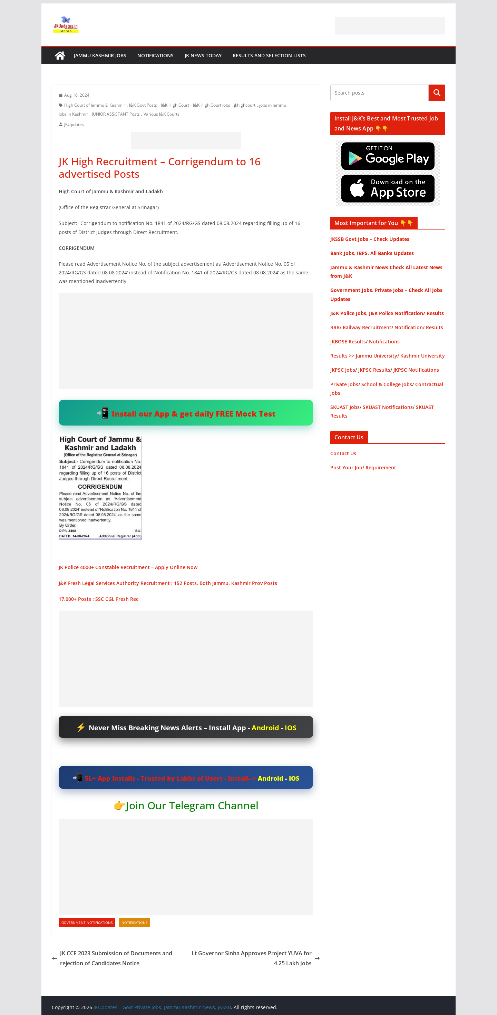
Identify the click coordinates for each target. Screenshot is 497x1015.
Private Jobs (344, 384)
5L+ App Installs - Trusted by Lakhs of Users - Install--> (171, 778)
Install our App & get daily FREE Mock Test (193, 413)
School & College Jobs (386, 384)
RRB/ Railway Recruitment (360, 327)
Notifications (155, 55)
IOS (290, 727)
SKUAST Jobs (345, 407)
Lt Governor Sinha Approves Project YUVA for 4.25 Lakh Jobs (256, 958)
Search (437, 93)
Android (265, 727)
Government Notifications (87, 922)
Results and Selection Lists (269, 55)
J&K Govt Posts (143, 105)
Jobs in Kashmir (73, 114)
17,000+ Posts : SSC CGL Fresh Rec (98, 599)
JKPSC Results (374, 370)
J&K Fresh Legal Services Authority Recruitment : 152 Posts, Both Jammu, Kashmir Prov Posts (168, 583)
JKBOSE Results (348, 341)
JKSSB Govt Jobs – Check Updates (369, 239)
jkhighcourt (244, 105)
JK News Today (203, 55)
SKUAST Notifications (388, 407)
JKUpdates (74, 124)
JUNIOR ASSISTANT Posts (116, 114)
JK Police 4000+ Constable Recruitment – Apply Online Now (128, 567)
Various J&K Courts (161, 114)
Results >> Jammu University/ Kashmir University (387, 355)
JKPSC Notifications (416, 370)
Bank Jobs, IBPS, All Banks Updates (372, 253)
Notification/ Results (418, 327)
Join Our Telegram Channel (192, 805)
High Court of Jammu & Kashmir (94, 105)
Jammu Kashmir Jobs (100, 55)
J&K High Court (175, 105)
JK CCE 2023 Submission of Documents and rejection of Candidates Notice (112, 958)
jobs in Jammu (272, 105)
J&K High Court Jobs (211, 105)
